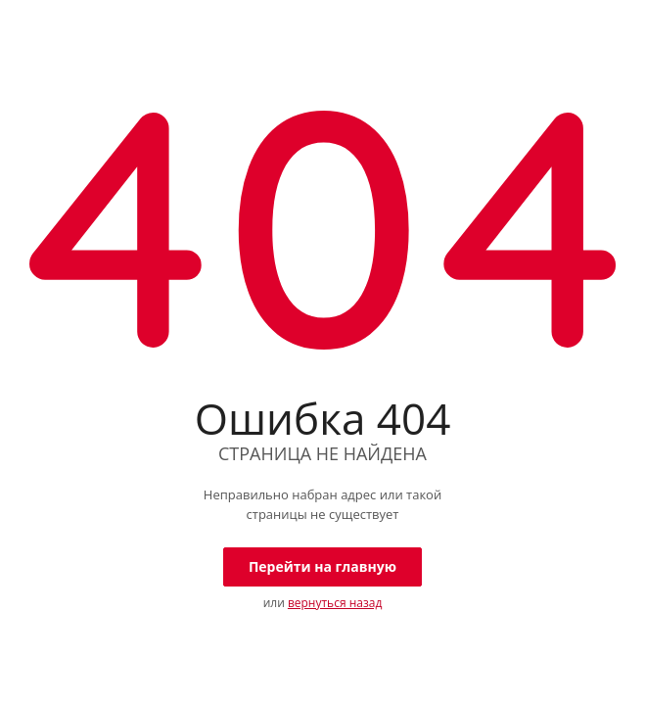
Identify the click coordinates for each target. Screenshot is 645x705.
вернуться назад (335, 602)
